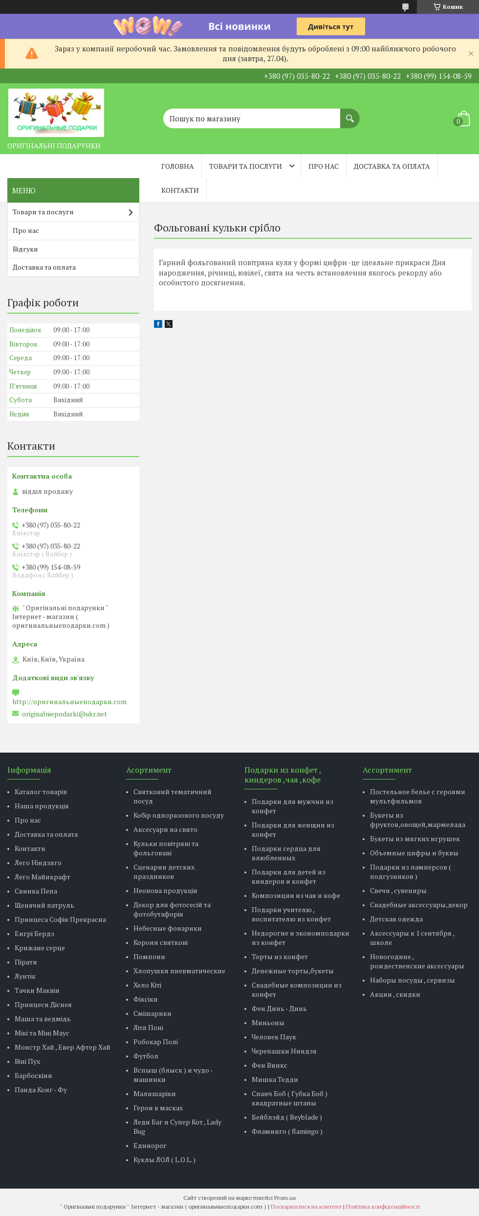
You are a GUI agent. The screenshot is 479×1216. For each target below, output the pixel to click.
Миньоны (268, 1022)
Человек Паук (274, 1036)
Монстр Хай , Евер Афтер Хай (62, 1047)
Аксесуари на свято (165, 829)
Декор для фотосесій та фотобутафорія (172, 909)
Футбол (145, 1055)
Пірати (26, 961)
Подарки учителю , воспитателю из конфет (291, 914)
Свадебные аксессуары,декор (419, 904)
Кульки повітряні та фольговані (165, 848)
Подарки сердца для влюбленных (286, 853)
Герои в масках (158, 1107)
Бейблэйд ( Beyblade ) (287, 1117)
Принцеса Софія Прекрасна (60, 919)
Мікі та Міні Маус (42, 1032)
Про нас (323, 166)
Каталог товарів (41, 791)
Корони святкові (160, 942)
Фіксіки (145, 999)
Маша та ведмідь (43, 1018)
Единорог (150, 1145)
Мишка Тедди (275, 1079)
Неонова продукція (165, 890)
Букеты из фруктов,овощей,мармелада (417, 819)
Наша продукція (42, 805)
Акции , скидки (395, 994)
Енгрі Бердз (34, 933)
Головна (177, 166)
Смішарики (152, 1013)
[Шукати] (350, 113)
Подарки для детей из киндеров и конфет (289, 876)
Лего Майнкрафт (42, 876)
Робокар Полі (155, 1041)
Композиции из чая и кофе (296, 895)
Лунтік (25, 976)
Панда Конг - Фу (41, 1089)
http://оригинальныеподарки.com (69, 701)
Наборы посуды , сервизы (412, 980)
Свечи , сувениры (398, 890)
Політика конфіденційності (383, 1206)
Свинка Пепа (36, 890)
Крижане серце (40, 947)
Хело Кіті (147, 984)
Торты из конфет (280, 956)
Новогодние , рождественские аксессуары (417, 961)
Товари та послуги (245, 166)
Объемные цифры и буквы (414, 852)
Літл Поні (148, 1027)
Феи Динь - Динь (279, 1008)
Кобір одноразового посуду (178, 815)
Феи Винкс (269, 1065)
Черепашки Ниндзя (284, 1050)
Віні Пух (27, 1061)
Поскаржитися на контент (306, 1206)
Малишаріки (154, 1093)
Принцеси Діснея (43, 1004)
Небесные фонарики (167, 928)
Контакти (180, 190)
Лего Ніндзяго (38, 862)
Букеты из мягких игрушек (415, 838)
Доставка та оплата (392, 166)
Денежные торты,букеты (293, 970)
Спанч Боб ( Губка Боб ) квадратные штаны (289, 1098)
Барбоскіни (33, 1075)
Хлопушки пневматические (179, 970)
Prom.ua (285, 1197)
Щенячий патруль (44, 905)
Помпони (149, 956)
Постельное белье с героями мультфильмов (417, 796)
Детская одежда (396, 918)
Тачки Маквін (37, 990)
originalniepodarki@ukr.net (64, 714)
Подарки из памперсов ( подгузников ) (410, 871)
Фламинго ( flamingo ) (287, 1131)
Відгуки (25, 248)
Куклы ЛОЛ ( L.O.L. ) (164, 1159)
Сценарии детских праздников (164, 871)
